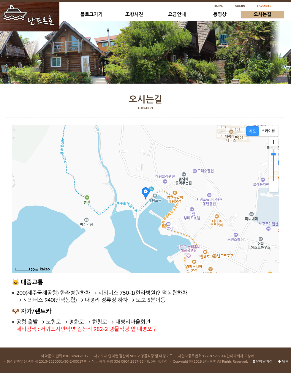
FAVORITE (264, 5)
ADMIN (240, 5)
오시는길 (262, 14)
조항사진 (134, 14)
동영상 (219, 14)
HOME (218, 5)
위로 (283, 361)
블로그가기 (91, 14)
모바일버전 (262, 361)
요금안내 (177, 14)
